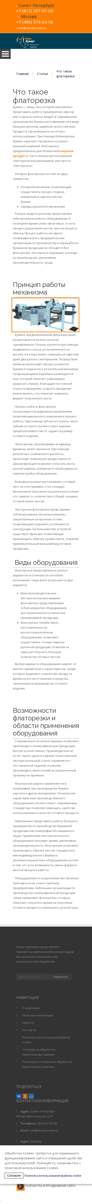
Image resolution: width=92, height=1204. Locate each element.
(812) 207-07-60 (47, 1123)
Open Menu (5, 54)
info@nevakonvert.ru (32, 28)
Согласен (14, 1175)
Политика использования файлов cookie (52, 1176)
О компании (30, 1008)
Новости (28, 1023)
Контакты (29, 1030)
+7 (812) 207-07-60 (34, 11)
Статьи (42, 74)
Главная (22, 74)
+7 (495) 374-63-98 (34, 22)
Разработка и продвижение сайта (50, 1186)
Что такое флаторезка (65, 73)
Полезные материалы (38, 1015)
